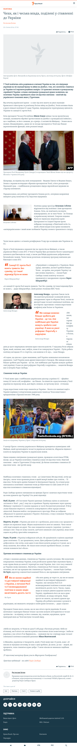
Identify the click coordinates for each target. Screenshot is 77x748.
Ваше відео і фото (9, 718)
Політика (7, 9)
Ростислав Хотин (9, 23)
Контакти (43, 734)
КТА (38, 745)
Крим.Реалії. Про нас (11, 734)
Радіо (5, 722)
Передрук (7, 738)
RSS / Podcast (44, 722)
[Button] (61, 32)
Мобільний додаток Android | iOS (51, 718)
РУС (52, 745)
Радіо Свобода (35, 661)
